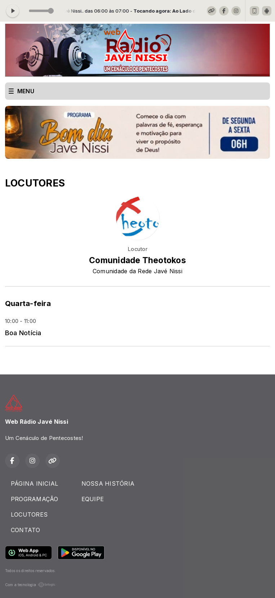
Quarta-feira (28, 303)
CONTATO (25, 530)
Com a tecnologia (30, 584)
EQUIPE (92, 499)
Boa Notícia (23, 333)
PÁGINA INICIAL (34, 483)
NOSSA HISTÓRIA (107, 483)
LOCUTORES (29, 514)
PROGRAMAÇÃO (34, 499)
